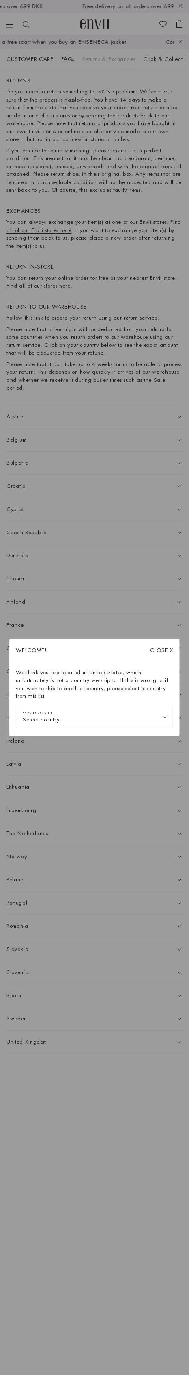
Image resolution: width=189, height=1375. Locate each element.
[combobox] (94, 717)
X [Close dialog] (161, 650)
